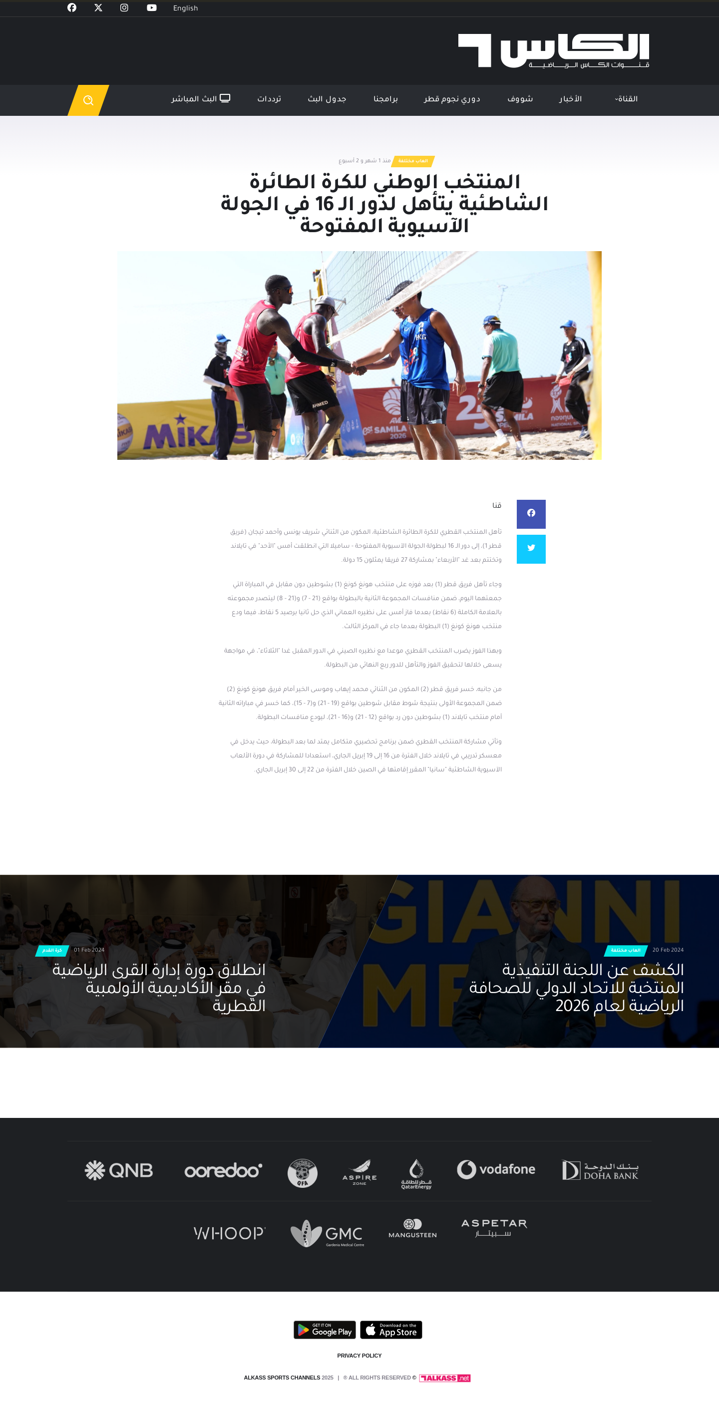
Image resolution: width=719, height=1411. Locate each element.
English (185, 9)
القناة (628, 100)
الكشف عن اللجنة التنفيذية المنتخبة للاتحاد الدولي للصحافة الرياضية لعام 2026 (576, 991)
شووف (520, 100)
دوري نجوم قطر (452, 100)
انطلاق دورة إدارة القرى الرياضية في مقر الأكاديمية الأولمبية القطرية (159, 991)
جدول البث (327, 100)
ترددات (269, 100)
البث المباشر (201, 99)
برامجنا (385, 100)
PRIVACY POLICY (360, 1356)
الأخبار (571, 100)
